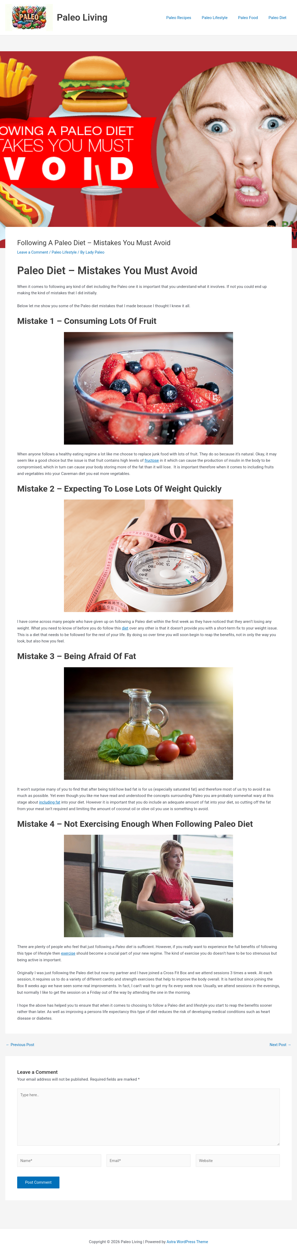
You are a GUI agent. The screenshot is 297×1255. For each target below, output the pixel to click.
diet (125, 628)
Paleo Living (82, 17)
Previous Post (20, 1045)
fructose (152, 460)
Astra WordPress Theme (187, 1243)
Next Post (280, 1045)
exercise (68, 953)
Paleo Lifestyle (65, 252)
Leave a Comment (33, 252)
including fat (50, 802)
